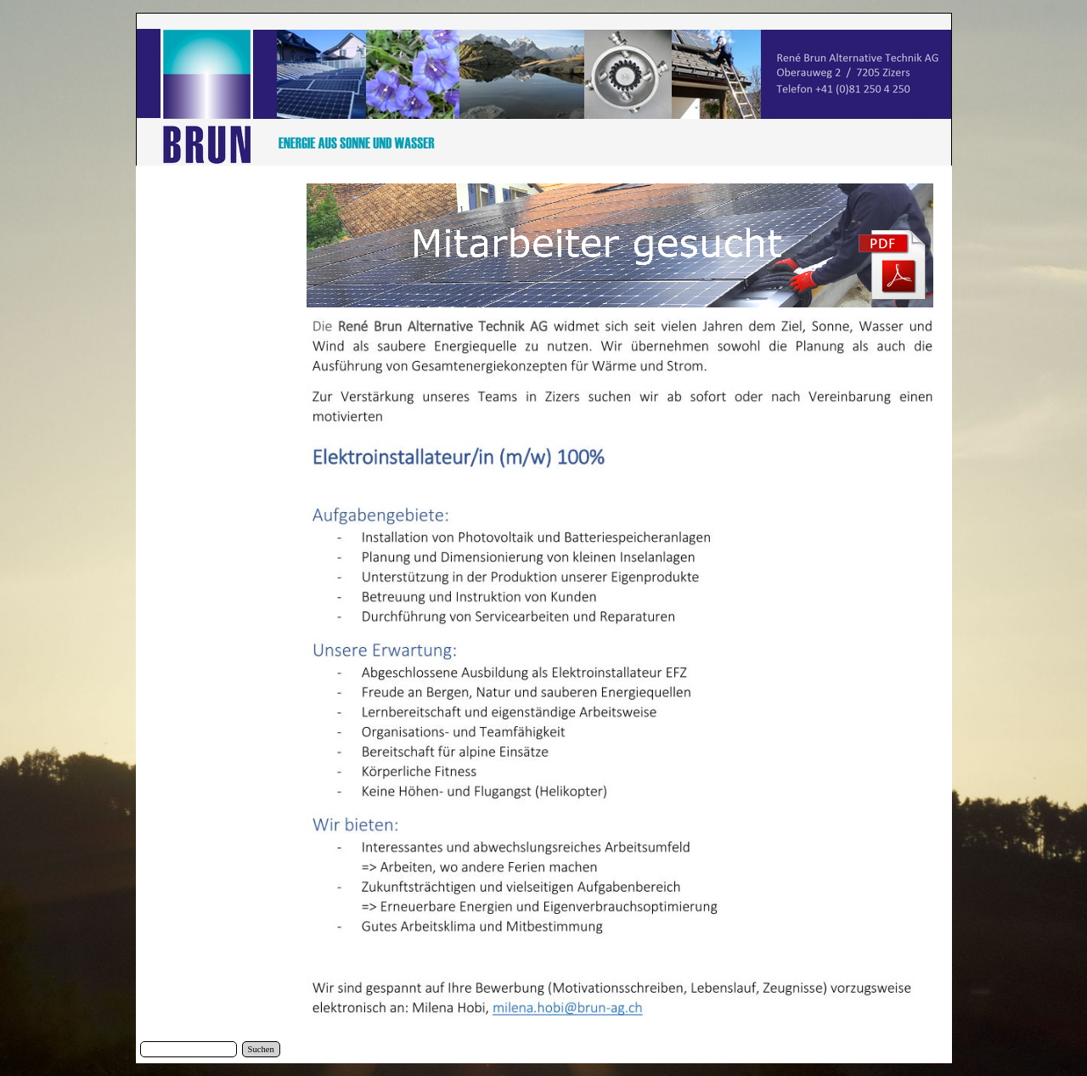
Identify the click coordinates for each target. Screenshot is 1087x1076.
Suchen (261, 1049)
